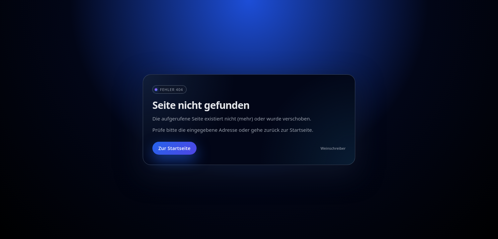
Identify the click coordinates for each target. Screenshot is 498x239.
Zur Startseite (174, 148)
